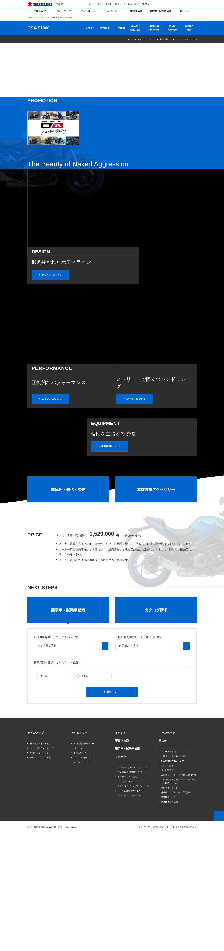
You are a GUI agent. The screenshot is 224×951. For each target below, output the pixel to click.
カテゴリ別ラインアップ (41, 865)
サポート (184, 11)
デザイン (90, 28)
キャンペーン (167, 850)
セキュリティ (80, 870)
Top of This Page (219, 933)
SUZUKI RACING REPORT (173, 878)
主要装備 (120, 28)
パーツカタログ (125, 898)
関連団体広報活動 (169, 919)
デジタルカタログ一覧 (40, 875)
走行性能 (105, 28)
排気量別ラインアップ (40, 860)
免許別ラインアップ (39, 870)
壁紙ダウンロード (169, 905)
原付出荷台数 (167, 887)
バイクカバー (80, 865)
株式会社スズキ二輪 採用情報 (175, 910)
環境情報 (161, 39)
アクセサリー (88, 11)
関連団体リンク (168, 914)
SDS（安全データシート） (130, 913)
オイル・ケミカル (82, 879)
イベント (112, 11)
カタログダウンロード (134, 39)
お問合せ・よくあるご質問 (126, 4)
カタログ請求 (189, 28)
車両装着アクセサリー (154, 28)
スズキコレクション (83, 875)
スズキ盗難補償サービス (129, 908)
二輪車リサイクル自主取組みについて (178, 892)
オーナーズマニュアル (186, 39)
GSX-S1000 (57, 17)
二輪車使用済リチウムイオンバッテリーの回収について (178, 899)
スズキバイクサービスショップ (132, 884)
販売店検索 (136, 11)
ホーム (93, 4)
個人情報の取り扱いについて (184, 944)
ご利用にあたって (160, 944)
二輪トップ (39, 11)
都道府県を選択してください (57, 754)
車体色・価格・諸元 (136, 28)
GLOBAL (146, 4)
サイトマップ (144, 944)
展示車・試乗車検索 (160, 11)
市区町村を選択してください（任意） (138, 754)
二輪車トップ (32, 17)
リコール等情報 (105, 4)
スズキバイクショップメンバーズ (133, 903)
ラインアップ (63, 11)
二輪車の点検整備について (130, 889)
